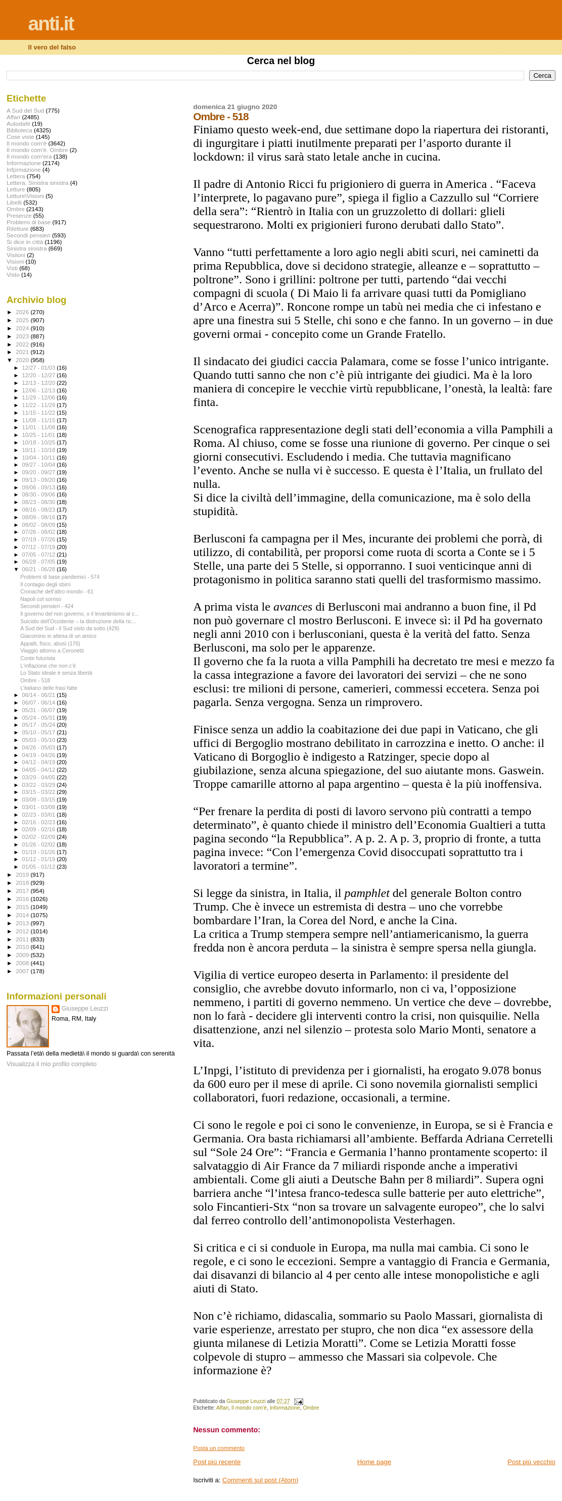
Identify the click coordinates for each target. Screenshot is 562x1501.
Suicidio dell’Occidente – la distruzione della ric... (78, 621)
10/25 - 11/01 (39, 435)
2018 (23, 882)
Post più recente (217, 1462)
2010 (23, 946)
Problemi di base (29, 222)
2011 (23, 939)
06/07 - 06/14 (39, 702)
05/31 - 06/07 (39, 710)
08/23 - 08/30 (39, 502)
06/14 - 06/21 (39, 695)
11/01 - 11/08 (39, 427)
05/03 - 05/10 (39, 740)
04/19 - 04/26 (39, 755)
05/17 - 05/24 (39, 725)
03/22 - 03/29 (39, 785)
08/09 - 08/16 (39, 517)
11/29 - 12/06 (39, 397)
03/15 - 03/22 (39, 792)
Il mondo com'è (249, 1408)
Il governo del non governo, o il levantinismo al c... (79, 614)
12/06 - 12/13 (39, 390)
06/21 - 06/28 (39, 569)
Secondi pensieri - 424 (46, 606)
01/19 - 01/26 (39, 852)
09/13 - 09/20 (39, 480)
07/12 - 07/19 (39, 547)
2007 (23, 971)
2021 (23, 351)
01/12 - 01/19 (39, 859)
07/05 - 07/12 (39, 555)
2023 (23, 336)
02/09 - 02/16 (39, 829)
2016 (23, 898)
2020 (23, 360)
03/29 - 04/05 (39, 777)
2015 (23, 907)
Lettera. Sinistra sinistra (37, 182)
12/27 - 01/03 (39, 368)
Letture (16, 189)
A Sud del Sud (25, 110)
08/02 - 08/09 (39, 525)
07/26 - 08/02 (39, 532)
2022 (23, 344)
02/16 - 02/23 (39, 822)
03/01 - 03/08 (39, 807)
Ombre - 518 (35, 680)
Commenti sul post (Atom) (260, 1480)
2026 (23, 312)
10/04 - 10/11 (39, 458)
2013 (23, 923)
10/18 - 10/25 (39, 442)
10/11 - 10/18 (39, 450)
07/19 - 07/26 (39, 539)
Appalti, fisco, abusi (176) (50, 643)
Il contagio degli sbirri (45, 584)
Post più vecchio (531, 1462)
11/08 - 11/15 (39, 420)
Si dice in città (25, 241)
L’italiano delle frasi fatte (48, 688)
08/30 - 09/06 (39, 494)
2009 (23, 955)
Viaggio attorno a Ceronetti (52, 650)
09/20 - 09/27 (39, 472)
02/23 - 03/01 (39, 815)
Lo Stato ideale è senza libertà (56, 673)
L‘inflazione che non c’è (48, 666)
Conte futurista (37, 658)
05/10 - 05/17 (39, 732)
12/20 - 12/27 (39, 375)
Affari (222, 1408)
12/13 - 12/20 (39, 383)
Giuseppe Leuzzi (85, 1008)
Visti (12, 268)
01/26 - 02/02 (39, 844)
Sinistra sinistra (26, 248)
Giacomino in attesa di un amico (58, 636)
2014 (23, 915)
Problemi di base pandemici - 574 (60, 577)
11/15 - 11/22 (39, 413)
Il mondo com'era (29, 156)
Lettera (16, 176)
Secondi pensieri (29, 235)
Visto (13, 274)
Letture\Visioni (25, 195)
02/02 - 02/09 (39, 837)
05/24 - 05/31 (39, 718)
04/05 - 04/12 (39, 770)
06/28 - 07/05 (39, 562)
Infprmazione (24, 169)
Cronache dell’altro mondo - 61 (56, 591)
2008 (23, 963)
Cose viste (20, 136)
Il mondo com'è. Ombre (37, 149)
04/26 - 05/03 (39, 747)
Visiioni (16, 255)
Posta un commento (219, 1448)
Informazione (285, 1408)
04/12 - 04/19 (39, 762)
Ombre (311, 1408)
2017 (23, 890)
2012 (23, 931)
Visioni (15, 261)
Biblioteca (19, 130)
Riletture (18, 228)
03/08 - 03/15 (39, 799)
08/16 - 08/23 (39, 510)
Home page (374, 1462)
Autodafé (18, 123)
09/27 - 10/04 (39, 465)
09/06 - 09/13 (39, 487)
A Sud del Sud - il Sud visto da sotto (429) (69, 628)
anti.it (51, 23)
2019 (23, 874)
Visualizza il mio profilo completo (52, 1064)
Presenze (19, 215)
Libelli (14, 202)
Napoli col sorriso (40, 599)
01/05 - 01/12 (39, 867)
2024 (23, 328)
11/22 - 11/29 (39, 405)
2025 (23, 320)
